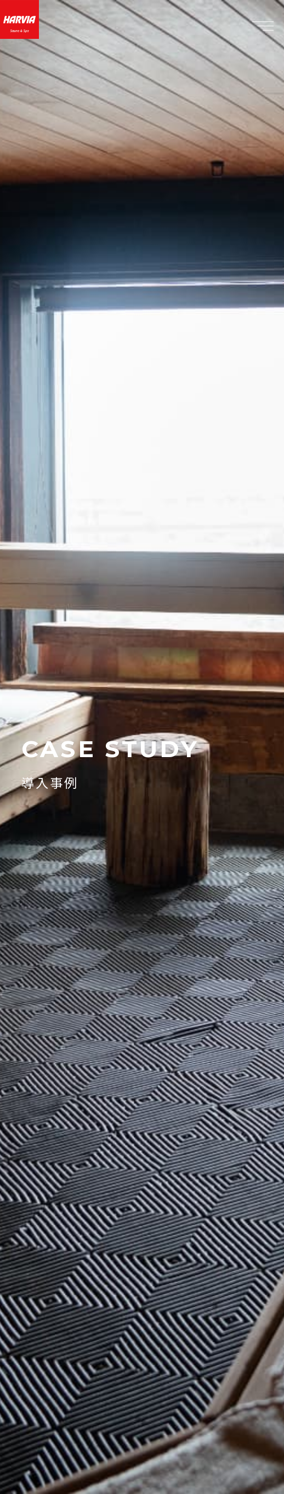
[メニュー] (262, 25)
